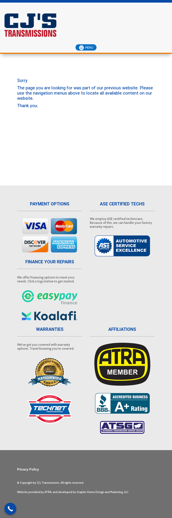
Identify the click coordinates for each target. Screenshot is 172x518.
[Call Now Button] (10, 509)
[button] (86, 47)
